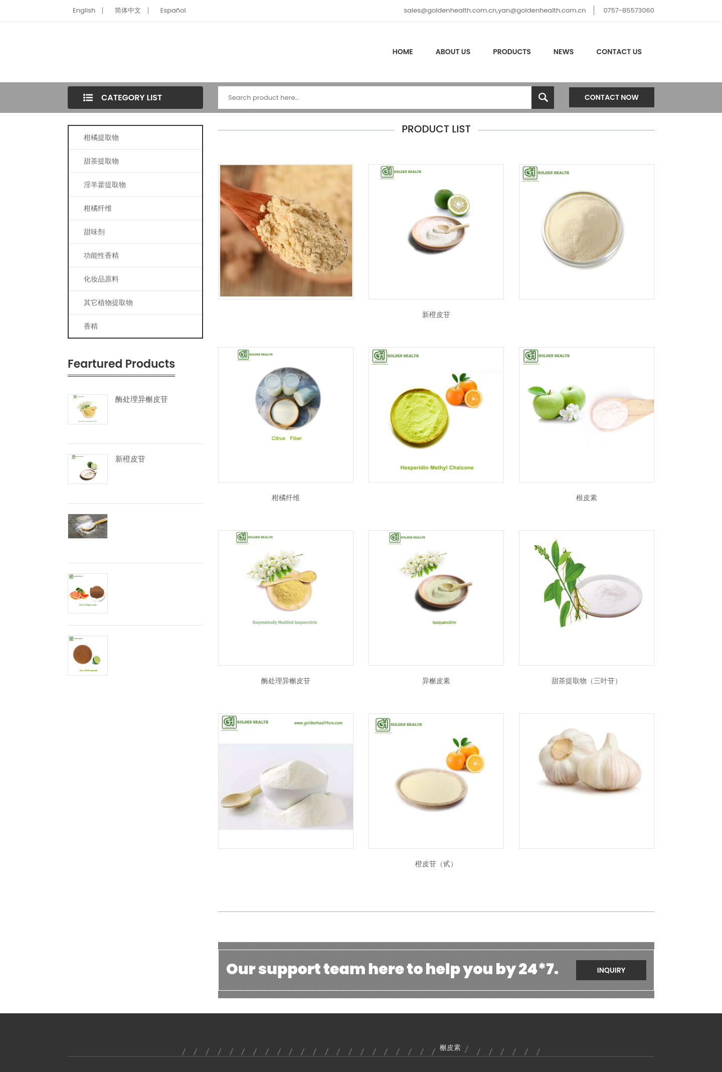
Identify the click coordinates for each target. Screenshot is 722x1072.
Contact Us (619, 52)
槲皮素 (450, 1047)
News (564, 52)
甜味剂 (94, 232)
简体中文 (128, 10)
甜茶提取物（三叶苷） (587, 681)
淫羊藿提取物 (105, 185)
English (84, 10)
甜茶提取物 (101, 161)
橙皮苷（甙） (436, 864)
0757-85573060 (628, 10)
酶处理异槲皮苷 (141, 399)
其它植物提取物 (108, 302)
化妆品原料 (101, 279)
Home (403, 52)
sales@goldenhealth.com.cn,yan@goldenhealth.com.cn (495, 10)
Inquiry (611, 970)
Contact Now (612, 97)
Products (512, 52)
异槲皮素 (436, 681)
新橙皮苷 (130, 459)
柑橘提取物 (101, 137)
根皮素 (586, 498)
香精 (91, 326)
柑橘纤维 (98, 208)
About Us (453, 52)
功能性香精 (101, 255)
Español (173, 10)
